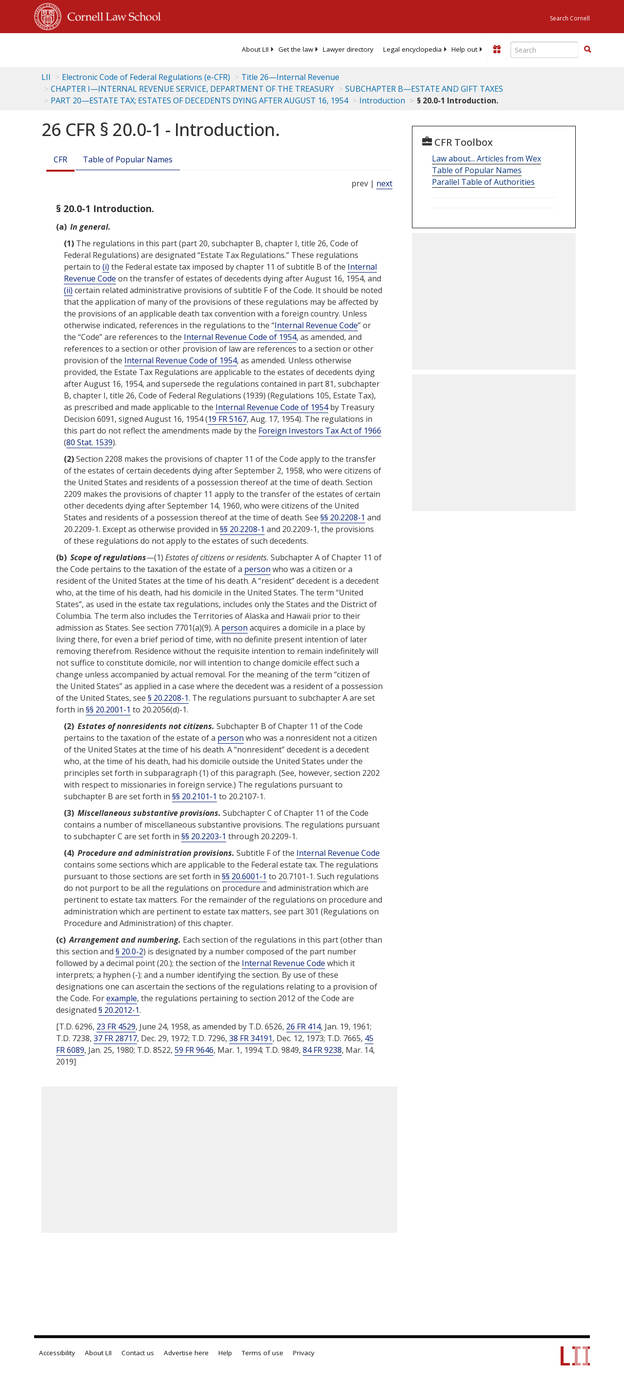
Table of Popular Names (128, 159)
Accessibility (57, 1352)
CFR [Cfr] (60, 159)
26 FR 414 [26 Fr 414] (303, 1026)
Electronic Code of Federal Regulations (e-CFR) (146, 77)
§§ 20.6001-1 (244, 876)
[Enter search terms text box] (544, 49)
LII (46, 77)
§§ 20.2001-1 (108, 709)
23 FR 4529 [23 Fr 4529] (116, 1026)
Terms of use (262, 1352)
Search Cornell (570, 18)
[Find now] (587, 50)
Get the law (295, 49)
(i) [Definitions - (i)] (105, 266)
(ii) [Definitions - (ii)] (68, 290)
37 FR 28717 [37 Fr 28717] (115, 1038)
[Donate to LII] (497, 49)
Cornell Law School (111, 15)
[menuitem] (255, 49)
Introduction (382, 100)
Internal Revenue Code (316, 325)
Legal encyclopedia (412, 49)
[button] (587, 49)
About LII (255, 49)
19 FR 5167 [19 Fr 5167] (227, 419)
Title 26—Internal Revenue (290, 77)
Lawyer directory (348, 49)
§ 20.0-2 (129, 951)
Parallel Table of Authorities (483, 182)
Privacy (303, 1352)
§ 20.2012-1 (118, 1010)
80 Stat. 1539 (89, 442)
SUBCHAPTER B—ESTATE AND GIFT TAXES (424, 88)
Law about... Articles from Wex (486, 158)
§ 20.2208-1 (168, 697)
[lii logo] (72, 49)
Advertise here (186, 1352)
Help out (464, 49)
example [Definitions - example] (121, 998)
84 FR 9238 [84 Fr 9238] (322, 1050)
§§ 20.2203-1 (203, 836)
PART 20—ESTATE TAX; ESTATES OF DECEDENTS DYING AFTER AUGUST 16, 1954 (199, 100)
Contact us (137, 1352)
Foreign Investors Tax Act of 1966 (319, 430)
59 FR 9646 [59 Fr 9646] (194, 1050)
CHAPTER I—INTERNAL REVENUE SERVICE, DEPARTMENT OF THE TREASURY (192, 88)
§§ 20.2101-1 (194, 796)
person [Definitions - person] (257, 569)
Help (225, 1352)
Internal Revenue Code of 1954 (240, 337)
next (384, 183)
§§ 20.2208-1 (342, 517)
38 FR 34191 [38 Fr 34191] (251, 1038)
